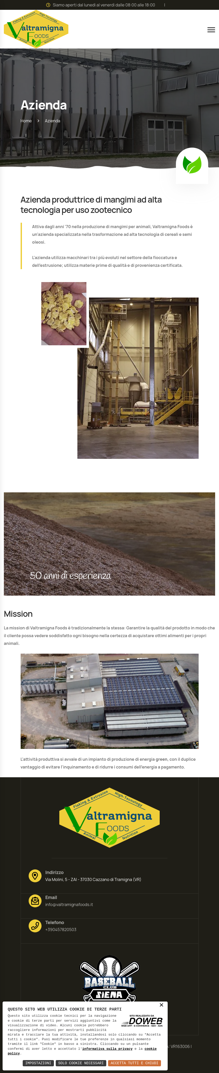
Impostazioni (38, 1063)
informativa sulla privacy (107, 1049)
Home (26, 121)
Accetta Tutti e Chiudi (134, 1063)
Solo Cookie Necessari (81, 1063)
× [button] (161, 1005)
